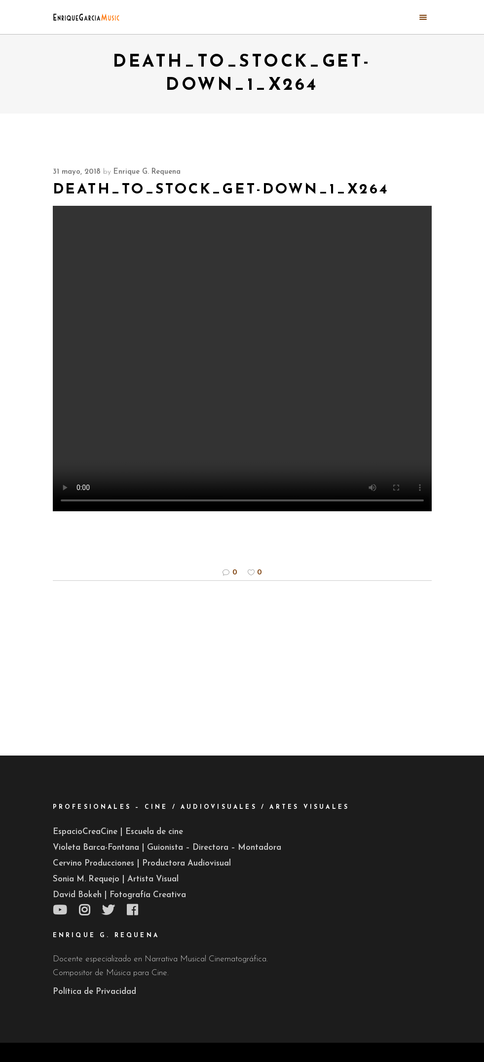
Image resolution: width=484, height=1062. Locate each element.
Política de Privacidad (94, 991)
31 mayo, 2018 (77, 172)
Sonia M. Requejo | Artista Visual (116, 879)
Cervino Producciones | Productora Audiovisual (142, 863)
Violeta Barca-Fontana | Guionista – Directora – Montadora (167, 847)
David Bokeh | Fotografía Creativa (119, 895)
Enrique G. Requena (147, 172)
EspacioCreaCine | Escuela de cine (118, 832)
